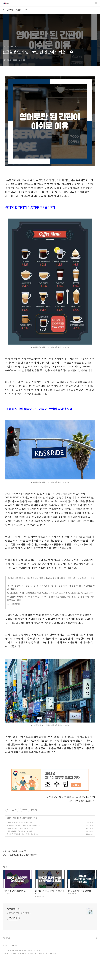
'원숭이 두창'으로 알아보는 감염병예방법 (21, 834)
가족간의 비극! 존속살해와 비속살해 (19, 831)
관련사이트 (6, 938)
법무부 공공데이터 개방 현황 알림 (18, 828)
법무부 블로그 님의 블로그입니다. (19, 913)
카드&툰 (18, 10)
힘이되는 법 (20, 818)
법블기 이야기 (11, 818)
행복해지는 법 (13, 909)
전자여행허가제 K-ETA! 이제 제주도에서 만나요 (23, 825)
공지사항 (10, 10)
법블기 (27, 10)
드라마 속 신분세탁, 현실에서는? (18, 822)
